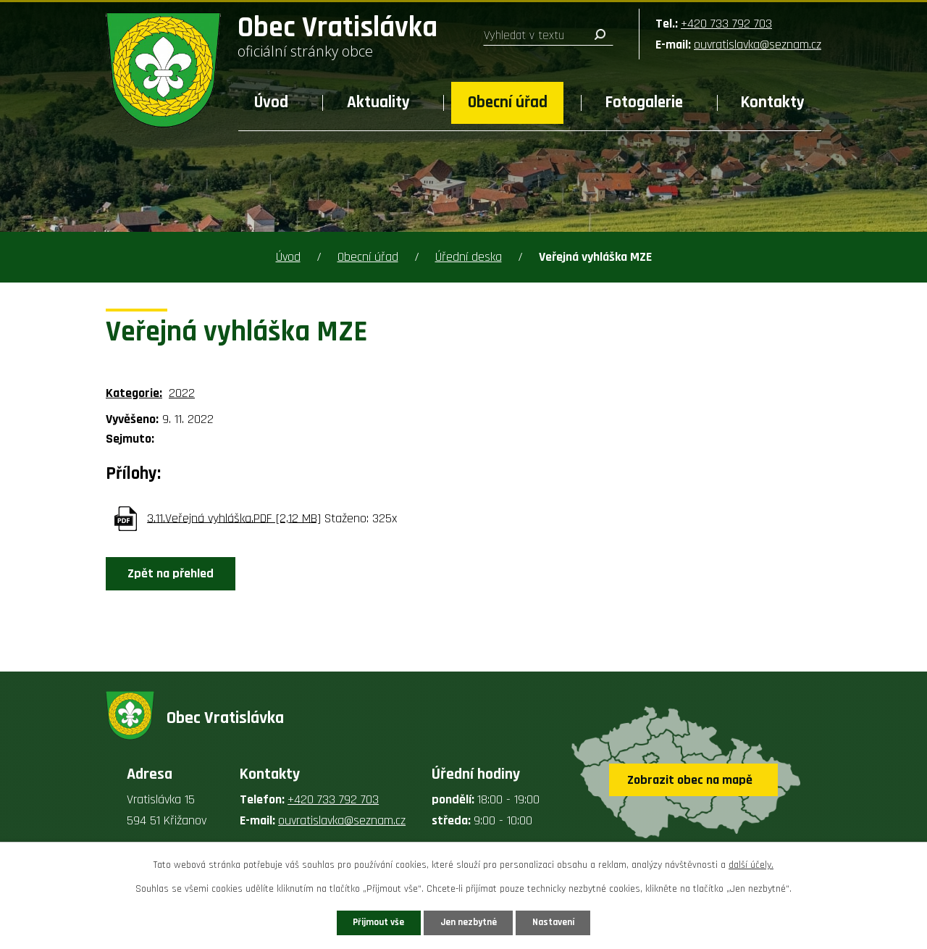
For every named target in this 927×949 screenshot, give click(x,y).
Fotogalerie (644, 102)
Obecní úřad (508, 102)
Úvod (271, 102)
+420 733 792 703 (726, 23)
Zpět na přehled (175, 574)
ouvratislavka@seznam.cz (757, 44)
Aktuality (378, 102)
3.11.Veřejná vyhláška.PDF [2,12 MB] (234, 517)
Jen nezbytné (469, 921)
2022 (182, 393)
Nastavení (564, 921)
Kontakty (773, 102)
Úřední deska (468, 256)
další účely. (751, 863)
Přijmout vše (368, 921)
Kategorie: (134, 393)
